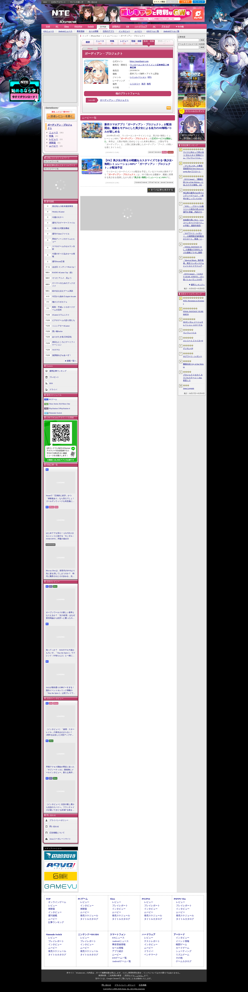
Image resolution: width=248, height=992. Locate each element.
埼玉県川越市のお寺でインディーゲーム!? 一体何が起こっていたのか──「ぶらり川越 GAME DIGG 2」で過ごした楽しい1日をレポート (193, 196)
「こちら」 (139, 975)
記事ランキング (56, 922)
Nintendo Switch (55, 413)
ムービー (138, 31)
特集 (51, 136)
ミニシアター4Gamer (61, 326)
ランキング (199, 2)
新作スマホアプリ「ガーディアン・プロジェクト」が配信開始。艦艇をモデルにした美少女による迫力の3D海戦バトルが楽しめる (138, 128)
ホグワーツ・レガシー (192, 356)
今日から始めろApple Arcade (64, 296)
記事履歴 (185, 2)
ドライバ (53, 389)
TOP (48, 26)
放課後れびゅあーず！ (61, 355)
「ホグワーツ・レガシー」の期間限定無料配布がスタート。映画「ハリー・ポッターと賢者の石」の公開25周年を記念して (193, 236)
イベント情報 (182, 941)
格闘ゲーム (181, 944)
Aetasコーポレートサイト (60, 839)
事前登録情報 (119, 944)
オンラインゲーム (57, 902)
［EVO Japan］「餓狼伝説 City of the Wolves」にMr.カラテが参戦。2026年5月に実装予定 (193, 182)
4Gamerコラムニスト (61, 315)
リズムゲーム (182, 954)
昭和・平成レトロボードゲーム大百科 (63, 308)
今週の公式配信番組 (60, 228)
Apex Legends (188, 388)
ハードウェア (141, 26)
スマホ (103, 27)
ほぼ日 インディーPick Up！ (64, 267)
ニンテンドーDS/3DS (88, 934)
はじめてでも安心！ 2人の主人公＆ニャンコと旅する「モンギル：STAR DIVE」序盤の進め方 (60, 536)
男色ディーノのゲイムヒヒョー (63, 240)
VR (127, 26)
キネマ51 (56, 350)
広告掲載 (142, 985)
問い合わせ (92, 2)
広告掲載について (57, 832)
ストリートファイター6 (193, 341)
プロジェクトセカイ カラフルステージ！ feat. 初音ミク (193, 377)
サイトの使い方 (76, 2)
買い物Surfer (57, 331)
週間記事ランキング (57, 371)
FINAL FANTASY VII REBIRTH (193, 312)
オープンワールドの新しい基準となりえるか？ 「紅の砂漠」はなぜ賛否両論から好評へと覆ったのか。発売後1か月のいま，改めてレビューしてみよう (60, 615)
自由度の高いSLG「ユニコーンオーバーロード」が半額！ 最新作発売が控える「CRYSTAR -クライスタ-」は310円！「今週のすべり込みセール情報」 (193, 223)
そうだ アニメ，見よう (62, 278)
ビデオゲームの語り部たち (63, 320)
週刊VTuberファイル (60, 234)
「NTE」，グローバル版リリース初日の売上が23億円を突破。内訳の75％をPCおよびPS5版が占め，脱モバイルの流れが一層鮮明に (193, 209)
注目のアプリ (108, 31)
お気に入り (172, 2)
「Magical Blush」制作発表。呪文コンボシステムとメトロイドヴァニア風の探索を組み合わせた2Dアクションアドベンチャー (193, 263)
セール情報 (93, 31)
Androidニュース (65, 31)
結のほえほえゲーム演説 (62, 291)
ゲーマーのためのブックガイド (63, 284)
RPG (150, 77)
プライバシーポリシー (58, 820)
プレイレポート (120, 905)
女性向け (116, 26)
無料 (149, 84)
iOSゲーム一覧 (153, 31)
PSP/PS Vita (179, 899)
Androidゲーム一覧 (171, 31)
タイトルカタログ (89, 919)
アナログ (166, 26)
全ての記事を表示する (162, 189)
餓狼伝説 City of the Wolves (193, 365)
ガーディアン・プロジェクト (114, 100)
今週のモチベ (58, 217)
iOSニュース (48, 31)
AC (154, 26)
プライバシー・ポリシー (125, 985)
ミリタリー (135, 84)
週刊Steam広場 (58, 261)
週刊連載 (52, 915)
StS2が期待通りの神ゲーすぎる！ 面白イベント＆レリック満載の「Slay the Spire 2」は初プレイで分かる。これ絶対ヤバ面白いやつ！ (60, 690)
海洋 (143, 84)
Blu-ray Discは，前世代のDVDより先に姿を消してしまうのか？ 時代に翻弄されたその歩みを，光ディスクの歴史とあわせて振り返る (60, 573)
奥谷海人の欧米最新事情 (62, 206)
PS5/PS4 (78, 26)
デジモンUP (188, 348)
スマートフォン (118, 934)
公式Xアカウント (58, 2)
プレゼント (54, 377)
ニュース (53, 132)
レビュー (53, 139)
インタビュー (124, 31)
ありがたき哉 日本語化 (62, 337)
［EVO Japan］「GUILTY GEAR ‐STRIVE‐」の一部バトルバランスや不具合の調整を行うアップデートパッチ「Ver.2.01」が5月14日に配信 (193, 277)
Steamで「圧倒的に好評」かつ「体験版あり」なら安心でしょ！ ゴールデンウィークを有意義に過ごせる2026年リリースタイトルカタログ (60, 498)
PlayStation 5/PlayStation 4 (59, 408)
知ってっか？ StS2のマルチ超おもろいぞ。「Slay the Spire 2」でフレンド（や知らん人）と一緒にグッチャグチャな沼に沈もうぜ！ (60, 653)
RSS (45, 2)
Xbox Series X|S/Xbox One (59, 404)
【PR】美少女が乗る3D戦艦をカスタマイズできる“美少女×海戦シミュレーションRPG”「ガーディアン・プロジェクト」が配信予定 (138, 164)
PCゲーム (53, 399)
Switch (91, 26)
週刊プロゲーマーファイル (63, 223)
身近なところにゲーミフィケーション (63, 343)
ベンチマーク (151, 954)
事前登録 (80, 31)
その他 (179, 958)
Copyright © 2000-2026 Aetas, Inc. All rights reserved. (124, 989)
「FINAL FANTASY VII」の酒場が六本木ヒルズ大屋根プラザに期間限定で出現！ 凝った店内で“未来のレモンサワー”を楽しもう (193, 250)
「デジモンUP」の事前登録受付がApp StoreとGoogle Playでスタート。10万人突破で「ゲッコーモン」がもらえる (193, 169)
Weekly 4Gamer (58, 212)
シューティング (184, 951)
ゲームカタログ (184, 961)
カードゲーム (182, 948)
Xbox (66, 26)
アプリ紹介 (117, 951)
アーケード (179, 934)
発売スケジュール (89, 915)
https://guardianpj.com (139, 61)
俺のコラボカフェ (59, 302)
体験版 (52, 142)
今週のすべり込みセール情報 (63, 255)
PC (57, 26)
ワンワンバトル (189, 333)
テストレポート (152, 941)
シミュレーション (138, 77)
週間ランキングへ (198, 285)
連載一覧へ (71, 361)
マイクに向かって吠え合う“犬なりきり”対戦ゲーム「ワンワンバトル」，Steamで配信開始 (193, 155)
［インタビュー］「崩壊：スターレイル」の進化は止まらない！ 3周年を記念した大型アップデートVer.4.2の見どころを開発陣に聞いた (60, 732)
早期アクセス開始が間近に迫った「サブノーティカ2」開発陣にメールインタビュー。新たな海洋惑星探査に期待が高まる (60, 770)
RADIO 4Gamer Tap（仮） (63, 272)
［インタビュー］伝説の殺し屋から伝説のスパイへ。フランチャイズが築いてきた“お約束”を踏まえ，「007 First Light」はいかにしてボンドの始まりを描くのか (60, 807)
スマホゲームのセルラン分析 (63, 247)
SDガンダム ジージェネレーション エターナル (193, 323)
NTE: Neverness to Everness (193, 302)
